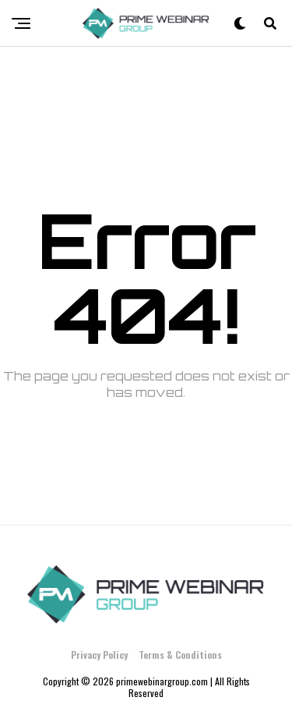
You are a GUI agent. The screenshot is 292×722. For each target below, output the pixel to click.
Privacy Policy (99, 654)
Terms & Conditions (180, 654)
